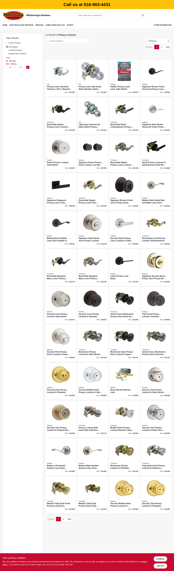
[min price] (10, 67)
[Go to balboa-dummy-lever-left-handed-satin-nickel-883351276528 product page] (60, 457)
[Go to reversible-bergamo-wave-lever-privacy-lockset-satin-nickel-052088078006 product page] (92, 267)
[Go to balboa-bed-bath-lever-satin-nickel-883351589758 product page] (156, 191)
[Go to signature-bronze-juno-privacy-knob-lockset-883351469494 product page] (124, 191)
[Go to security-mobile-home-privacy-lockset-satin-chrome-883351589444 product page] (92, 381)
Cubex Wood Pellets (55, 25)
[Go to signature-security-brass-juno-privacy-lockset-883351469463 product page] (156, 267)
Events (70, 25)
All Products (13, 47)
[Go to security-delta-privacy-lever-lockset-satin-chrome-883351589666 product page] (124, 229)
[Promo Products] (7, 43)
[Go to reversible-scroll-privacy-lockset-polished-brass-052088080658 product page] (156, 229)
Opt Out (160, 566)
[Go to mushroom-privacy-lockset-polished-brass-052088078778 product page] (124, 457)
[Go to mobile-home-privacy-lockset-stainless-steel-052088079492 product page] (124, 419)
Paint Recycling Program (21, 25)
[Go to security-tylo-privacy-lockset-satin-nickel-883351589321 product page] (156, 381)
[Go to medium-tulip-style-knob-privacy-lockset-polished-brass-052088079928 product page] (60, 495)
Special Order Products (17, 53)
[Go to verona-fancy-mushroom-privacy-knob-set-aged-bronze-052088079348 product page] (124, 305)
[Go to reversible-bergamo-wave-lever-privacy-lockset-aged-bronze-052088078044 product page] (60, 267)
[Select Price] (27, 67)
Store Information (162, 25)
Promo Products (15, 42)
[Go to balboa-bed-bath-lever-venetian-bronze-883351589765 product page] (60, 229)
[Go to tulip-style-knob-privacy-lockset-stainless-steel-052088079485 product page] (156, 457)
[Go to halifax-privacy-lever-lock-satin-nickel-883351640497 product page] (124, 78)
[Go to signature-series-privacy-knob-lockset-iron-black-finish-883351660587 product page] (92, 153)
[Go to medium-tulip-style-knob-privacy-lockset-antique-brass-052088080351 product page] (92, 495)
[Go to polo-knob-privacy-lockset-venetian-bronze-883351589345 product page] (156, 305)
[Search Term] (111, 15)
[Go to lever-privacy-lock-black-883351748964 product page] (124, 267)
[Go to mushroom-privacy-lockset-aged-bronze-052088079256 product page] (124, 343)
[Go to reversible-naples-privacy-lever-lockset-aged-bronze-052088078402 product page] (60, 116)
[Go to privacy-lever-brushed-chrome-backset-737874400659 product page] (60, 78)
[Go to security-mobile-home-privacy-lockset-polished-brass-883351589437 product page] (124, 495)
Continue (160, 559)
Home (5, 25)
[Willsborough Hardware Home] (14, 15)
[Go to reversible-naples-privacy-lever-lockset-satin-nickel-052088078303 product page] (124, 153)
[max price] (20, 67)
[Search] (143, 15)
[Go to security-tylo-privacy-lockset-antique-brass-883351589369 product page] (60, 419)
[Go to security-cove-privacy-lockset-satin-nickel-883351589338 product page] (60, 305)
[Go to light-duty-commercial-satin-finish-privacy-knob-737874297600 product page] (92, 116)
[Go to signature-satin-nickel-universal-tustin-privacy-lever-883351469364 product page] (156, 116)
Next (168, 47)
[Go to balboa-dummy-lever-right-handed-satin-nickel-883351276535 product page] (92, 457)
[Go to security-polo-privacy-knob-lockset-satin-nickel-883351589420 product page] (60, 343)
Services (39, 25)
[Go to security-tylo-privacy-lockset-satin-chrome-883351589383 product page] (156, 419)
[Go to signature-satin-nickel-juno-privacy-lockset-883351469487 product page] (92, 229)
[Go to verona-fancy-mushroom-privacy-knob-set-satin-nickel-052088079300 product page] (156, 343)
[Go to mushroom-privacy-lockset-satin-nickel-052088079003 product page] (92, 343)
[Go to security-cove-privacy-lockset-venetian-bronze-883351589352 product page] (92, 305)
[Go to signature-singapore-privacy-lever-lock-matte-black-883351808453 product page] (60, 191)
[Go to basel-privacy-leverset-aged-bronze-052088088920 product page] (156, 153)
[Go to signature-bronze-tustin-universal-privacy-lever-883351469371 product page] (156, 78)
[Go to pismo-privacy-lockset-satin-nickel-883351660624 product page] (60, 153)
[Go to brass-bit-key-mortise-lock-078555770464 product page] (124, 381)
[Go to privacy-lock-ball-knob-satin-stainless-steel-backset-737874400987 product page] (92, 78)
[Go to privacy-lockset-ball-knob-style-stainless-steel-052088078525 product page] (92, 419)
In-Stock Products (15, 50)
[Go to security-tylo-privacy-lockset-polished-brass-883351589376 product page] (156, 495)
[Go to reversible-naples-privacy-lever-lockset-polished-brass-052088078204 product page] (92, 191)
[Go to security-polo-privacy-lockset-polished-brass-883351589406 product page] (60, 381)
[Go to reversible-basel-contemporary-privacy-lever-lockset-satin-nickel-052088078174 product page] (124, 116)
